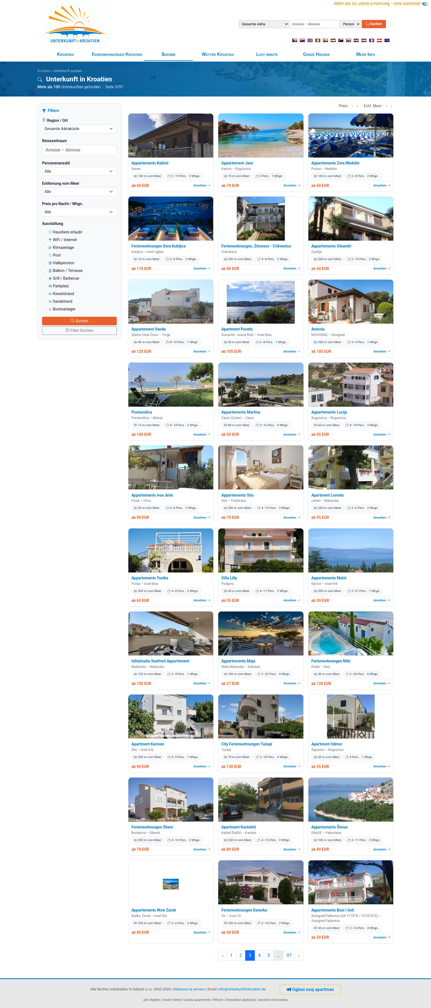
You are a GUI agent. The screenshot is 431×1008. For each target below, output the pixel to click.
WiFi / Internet (63, 240)
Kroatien (65, 54)
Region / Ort (55, 120)
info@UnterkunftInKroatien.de (242, 989)
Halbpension (61, 263)
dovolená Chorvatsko (273, 1000)
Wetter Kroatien (218, 54)
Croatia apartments (197, 1000)
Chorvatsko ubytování (240, 1000)
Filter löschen (79, 330)
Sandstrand (60, 301)
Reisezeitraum (54, 141)
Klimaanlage (61, 247)
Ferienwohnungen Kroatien (117, 54)
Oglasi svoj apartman (310, 989)
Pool (54, 255)
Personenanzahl (56, 163)
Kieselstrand (61, 293)
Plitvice (218, 1000)
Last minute (267, 54)
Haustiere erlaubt (65, 232)
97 (289, 955)
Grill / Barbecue (64, 278)
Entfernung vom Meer (60, 183)
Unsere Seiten (172, 1000)
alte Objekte (151, 1000)
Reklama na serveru (189, 989)
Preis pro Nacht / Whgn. (62, 204)
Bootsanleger (62, 309)
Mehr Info (365, 54)
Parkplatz (59, 286)
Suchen (374, 24)
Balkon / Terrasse (66, 270)
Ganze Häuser (316, 54)
